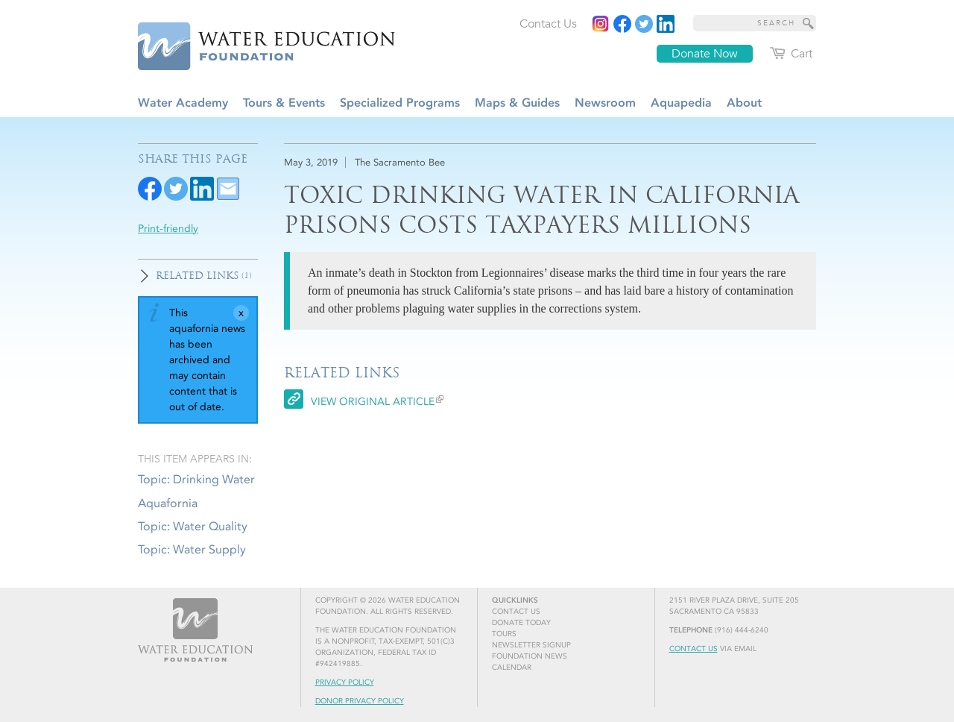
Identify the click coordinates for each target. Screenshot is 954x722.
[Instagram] (601, 24)
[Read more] (666, 24)
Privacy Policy (344, 682)
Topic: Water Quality (192, 526)
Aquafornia (168, 503)
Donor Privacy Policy (359, 701)
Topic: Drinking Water (196, 479)
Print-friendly (168, 228)
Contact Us (693, 648)
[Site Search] (808, 23)
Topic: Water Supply (192, 549)
